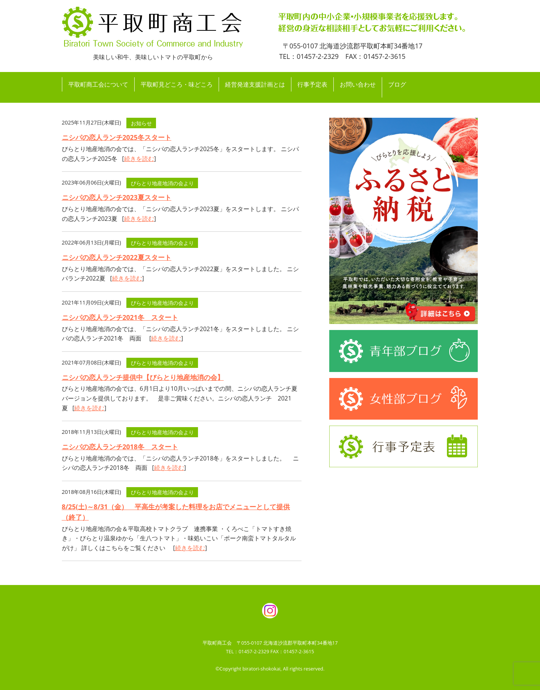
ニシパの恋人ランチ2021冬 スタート (120, 317)
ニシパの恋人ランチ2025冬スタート (116, 137)
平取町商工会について (98, 84)
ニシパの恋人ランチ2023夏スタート (116, 197)
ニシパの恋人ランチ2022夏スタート (116, 257)
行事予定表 (312, 84)
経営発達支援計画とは (255, 84)
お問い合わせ (358, 84)
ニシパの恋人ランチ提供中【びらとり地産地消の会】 (143, 377)
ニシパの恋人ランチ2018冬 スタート (120, 446)
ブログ (397, 84)
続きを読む (139, 158)
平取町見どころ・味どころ (177, 84)
